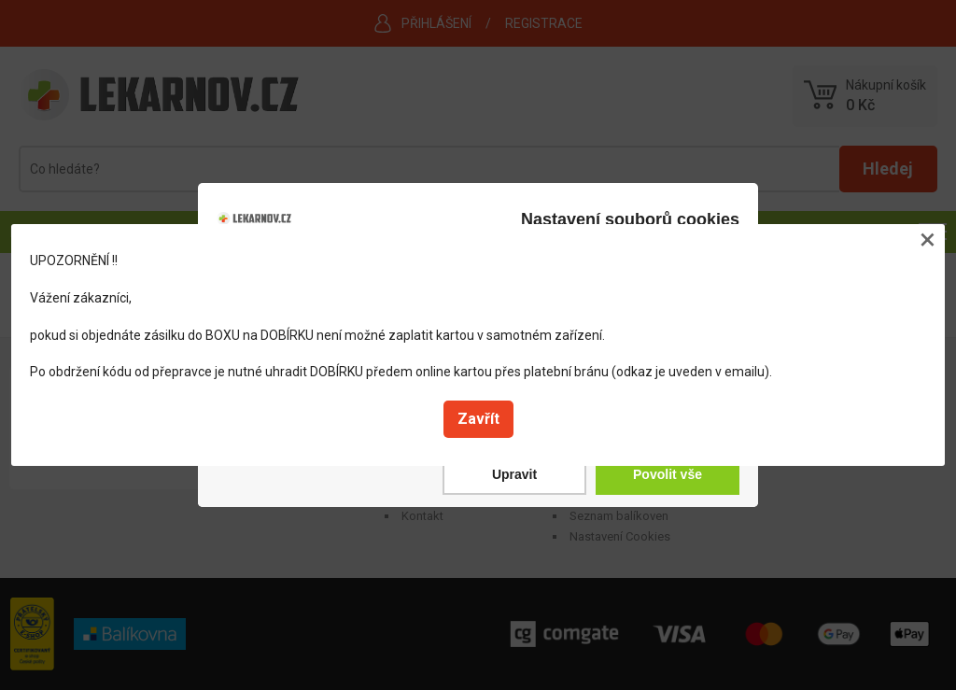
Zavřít (478, 419)
